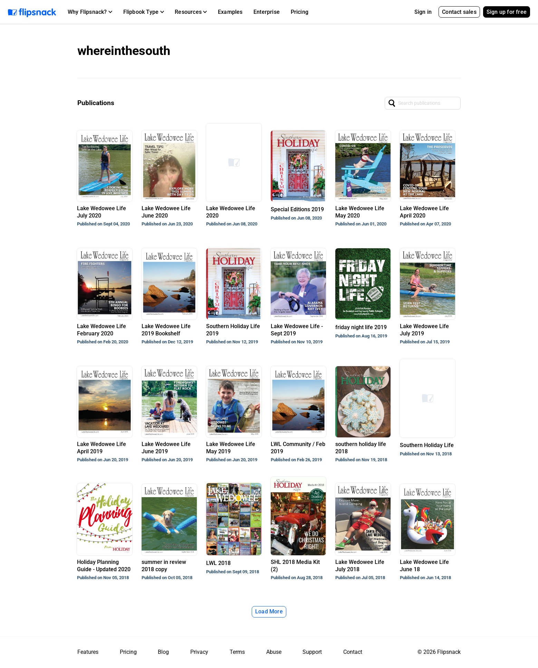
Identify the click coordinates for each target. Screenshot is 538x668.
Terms (237, 652)
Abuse (273, 652)
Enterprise (266, 12)
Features (87, 652)
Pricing (299, 12)
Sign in (423, 12)
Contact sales (459, 12)
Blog (163, 652)
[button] (90, 12)
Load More (269, 611)
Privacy (199, 652)
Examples (230, 12)
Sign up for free (507, 12)
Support (312, 652)
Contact (352, 652)
